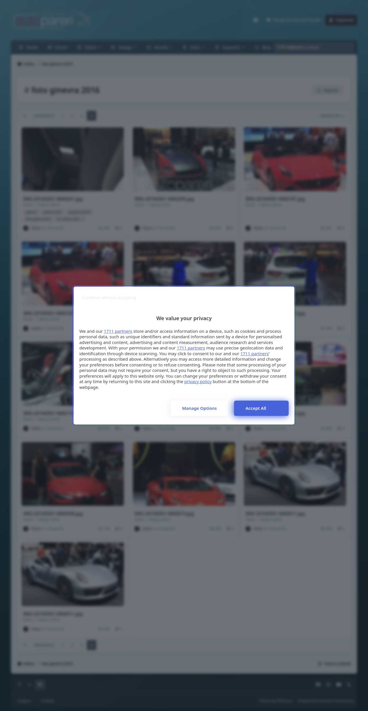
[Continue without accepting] (109, 297)
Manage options (199, 408)
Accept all (256, 408)
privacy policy (198, 381)
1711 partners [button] (118, 331)
